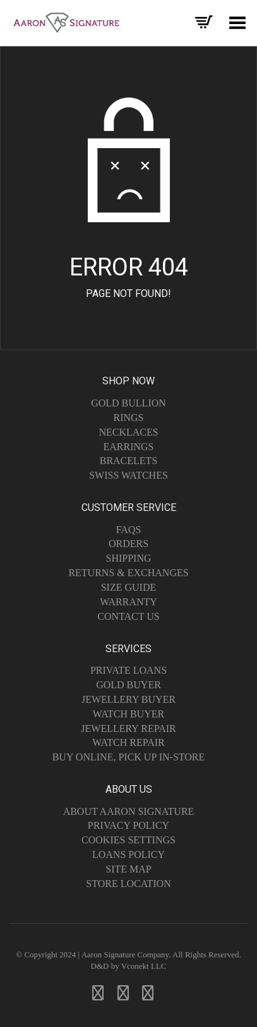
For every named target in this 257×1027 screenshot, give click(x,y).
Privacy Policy (128, 825)
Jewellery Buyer (128, 699)
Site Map (128, 869)
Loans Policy (128, 854)
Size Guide (129, 587)
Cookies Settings (128, 840)
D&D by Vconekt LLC (129, 966)
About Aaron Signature (128, 811)
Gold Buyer (128, 684)
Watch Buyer (128, 714)
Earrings (128, 446)
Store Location (128, 883)
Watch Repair (128, 742)
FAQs (128, 529)
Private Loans (128, 670)
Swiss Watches (128, 475)
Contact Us (128, 616)
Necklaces (128, 432)
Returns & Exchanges (128, 572)
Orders (128, 543)
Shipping (128, 558)
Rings (128, 417)
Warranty (128, 601)
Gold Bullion (128, 403)
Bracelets (129, 460)
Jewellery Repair (128, 728)
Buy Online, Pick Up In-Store (128, 757)
